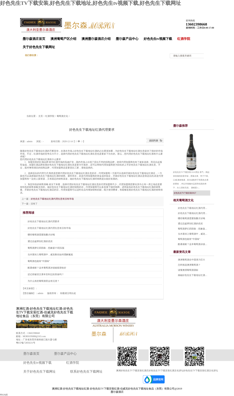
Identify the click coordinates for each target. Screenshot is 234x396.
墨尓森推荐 (180, 125)
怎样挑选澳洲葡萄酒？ (189, 265)
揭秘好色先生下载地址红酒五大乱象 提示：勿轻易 (193, 275)
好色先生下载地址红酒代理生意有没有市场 (52, 199)
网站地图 (208, 8)
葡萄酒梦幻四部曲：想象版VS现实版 (46, 248)
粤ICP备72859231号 (25, 343)
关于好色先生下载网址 (39, 47)
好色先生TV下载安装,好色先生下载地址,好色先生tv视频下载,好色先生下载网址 (90, 3)
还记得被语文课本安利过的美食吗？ (46, 274)
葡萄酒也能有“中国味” (39, 261)
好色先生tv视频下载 (158, 39)
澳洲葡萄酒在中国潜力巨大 (191, 260)
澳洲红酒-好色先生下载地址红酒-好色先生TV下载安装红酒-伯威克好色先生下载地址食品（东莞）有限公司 (44, 312)
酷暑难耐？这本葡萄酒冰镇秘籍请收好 (47, 268)
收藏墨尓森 (183, 8)
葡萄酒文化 (62, 116)
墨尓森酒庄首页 (34, 39)
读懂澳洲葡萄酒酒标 (188, 270)
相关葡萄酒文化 (183, 200)
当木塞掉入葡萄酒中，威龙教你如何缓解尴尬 (50, 254)
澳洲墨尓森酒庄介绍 (96, 39)
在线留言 (196, 8)
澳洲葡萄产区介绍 (63, 39)
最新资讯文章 (182, 252)
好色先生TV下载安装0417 (185, 193)
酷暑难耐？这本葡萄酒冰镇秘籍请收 (193, 244)
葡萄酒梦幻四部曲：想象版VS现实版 (193, 229)
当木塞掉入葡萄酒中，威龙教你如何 (193, 234)
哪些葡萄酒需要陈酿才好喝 (41, 235)
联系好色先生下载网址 (86, 371)
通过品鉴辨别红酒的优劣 (40, 241)
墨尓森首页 (31, 353)
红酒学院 (183, 39)
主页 (40, 116)
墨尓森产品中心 (127, 39)
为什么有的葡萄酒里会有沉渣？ (43, 281)
